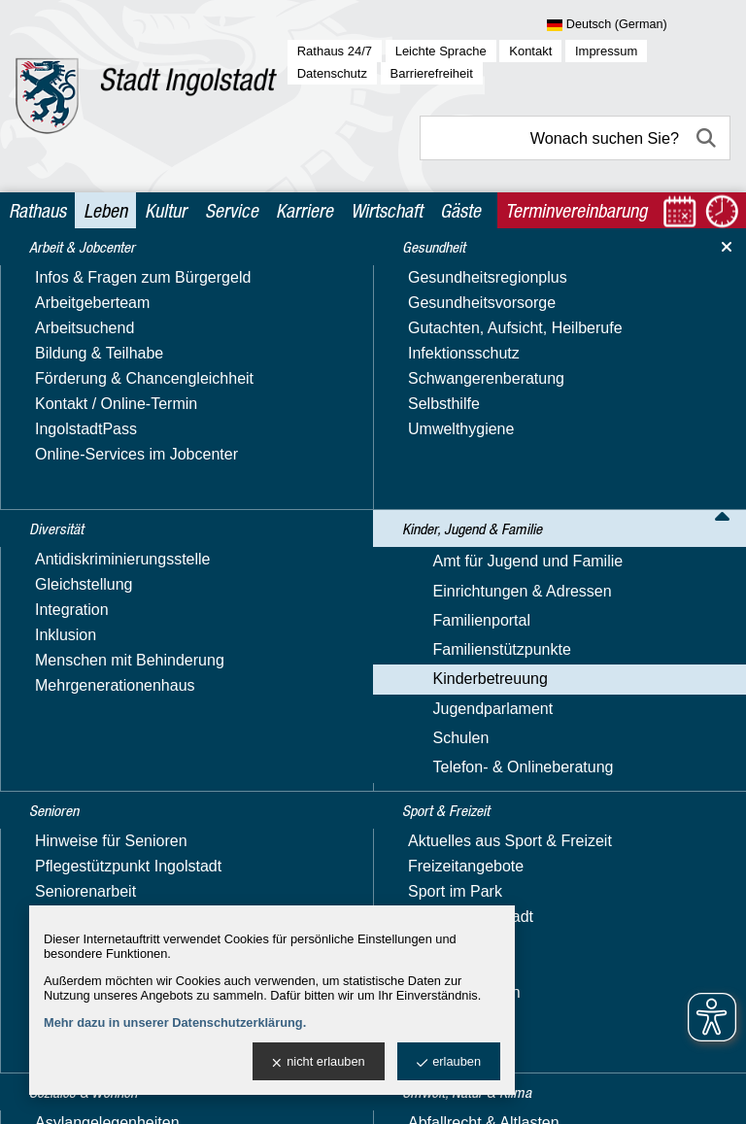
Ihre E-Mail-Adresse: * (92, 603)
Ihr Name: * (55, 559)
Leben (105, 210)
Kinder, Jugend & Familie (183, 273)
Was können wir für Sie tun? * (118, 775)
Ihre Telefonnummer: (86, 646)
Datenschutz (332, 73)
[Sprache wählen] (638, 25)
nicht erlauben (318, 1062)
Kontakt (530, 51)
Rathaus (37, 210)
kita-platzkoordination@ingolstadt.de (391, 512)
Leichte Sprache (441, 51)
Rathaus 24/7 (334, 51)
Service (231, 210)
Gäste (460, 210)
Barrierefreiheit (431, 73)
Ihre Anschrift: (63, 690)
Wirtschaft (387, 210)
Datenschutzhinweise (452, 878)
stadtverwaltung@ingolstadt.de (582, 1093)
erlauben (449, 1062)
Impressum (606, 51)
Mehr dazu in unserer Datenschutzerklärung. (175, 1022)
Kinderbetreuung (320, 273)
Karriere (304, 210)
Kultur (165, 210)
